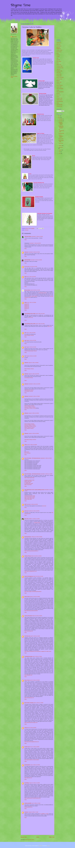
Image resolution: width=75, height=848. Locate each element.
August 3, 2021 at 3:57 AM (31, 340)
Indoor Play (59, 72)
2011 (59, 115)
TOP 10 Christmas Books (61, 136)
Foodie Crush (27, 746)
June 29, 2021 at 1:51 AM (35, 290)
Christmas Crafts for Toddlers (61, 123)
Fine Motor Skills (60, 66)
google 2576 (27, 307)
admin (26, 302)
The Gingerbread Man (61, 130)
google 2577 (27, 308)
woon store (44, 505)
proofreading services (42, 292)
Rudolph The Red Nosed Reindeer (61, 127)
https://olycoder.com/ (28, 777)
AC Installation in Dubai (44, 813)
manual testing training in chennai (31, 350)
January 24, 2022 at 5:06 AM (33, 433)
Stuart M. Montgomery (29, 576)
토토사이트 (50, 326)
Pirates (58, 90)
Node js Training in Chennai (29, 427)
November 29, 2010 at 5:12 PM (31, 266)
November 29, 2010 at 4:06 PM (36, 259)
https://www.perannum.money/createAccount (33, 798)
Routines (58, 93)
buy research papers (33, 296)
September (61, 147)
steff (25, 504)
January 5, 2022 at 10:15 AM (33, 413)
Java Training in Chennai (29, 428)
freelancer (26, 812)
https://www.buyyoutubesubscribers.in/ (31, 550)
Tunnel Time (61, 143)
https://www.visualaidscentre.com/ (31, 571)
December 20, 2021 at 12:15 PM (34, 383)
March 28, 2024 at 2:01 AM (38, 576)
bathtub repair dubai (28, 481)
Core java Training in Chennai (30, 406)
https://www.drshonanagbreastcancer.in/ (32, 741)
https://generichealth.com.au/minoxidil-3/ (32, 759)
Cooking (58, 56)
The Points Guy (27, 636)
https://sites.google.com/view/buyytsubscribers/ (33, 591)
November (61, 120)
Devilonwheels (27, 764)
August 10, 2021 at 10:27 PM (33, 373)
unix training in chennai (29, 377)
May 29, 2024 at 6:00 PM (31, 727)
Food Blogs (27, 782)
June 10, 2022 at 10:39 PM (32, 444)
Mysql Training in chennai (29, 368)
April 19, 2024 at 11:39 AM (38, 702)
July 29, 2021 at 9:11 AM (40, 313)
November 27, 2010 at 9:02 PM (35, 243)
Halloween (58, 69)
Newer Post (24, 837)
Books (58, 53)
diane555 (40, 845)
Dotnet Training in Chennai (29, 405)
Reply (26, 239)
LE (25, 266)
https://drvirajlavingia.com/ (29, 697)
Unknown (26, 252)
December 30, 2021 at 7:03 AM (34, 396)
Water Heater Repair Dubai (29, 477)
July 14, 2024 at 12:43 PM (35, 764)
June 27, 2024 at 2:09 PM (34, 746)
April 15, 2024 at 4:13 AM (35, 636)
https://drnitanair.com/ (28, 675)
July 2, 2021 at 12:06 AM (31, 302)
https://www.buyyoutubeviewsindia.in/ (31, 610)
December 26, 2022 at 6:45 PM (32, 504)
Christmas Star (61, 133)
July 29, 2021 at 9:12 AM (40, 323)
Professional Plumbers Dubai (30, 495)
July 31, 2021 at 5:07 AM (31, 332)
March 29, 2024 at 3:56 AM (37, 615)
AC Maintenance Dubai (29, 483)
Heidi (26, 276)
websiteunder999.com (28, 807)
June (60, 153)
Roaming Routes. (28, 536)
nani (25, 332)
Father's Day (59, 64)
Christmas (58, 54)
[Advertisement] (65, 30)
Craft (57, 58)
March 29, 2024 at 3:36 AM (35, 596)
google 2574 (27, 305)
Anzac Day (58, 44)
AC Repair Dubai (28, 482)
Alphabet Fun (59, 42)
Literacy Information (60, 77)
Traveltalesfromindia (28, 656)
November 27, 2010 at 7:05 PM (37, 236)
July (59, 151)
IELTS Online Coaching (29, 702)
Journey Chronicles (28, 615)
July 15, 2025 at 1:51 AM (35, 803)
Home (37, 837)
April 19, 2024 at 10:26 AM (35, 680)
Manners (58, 80)
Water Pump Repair (28, 484)
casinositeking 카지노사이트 (30, 313)
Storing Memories (60, 101)
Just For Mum (59, 74)
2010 (59, 117)
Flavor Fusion (27, 596)
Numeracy (58, 83)
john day (26, 510)
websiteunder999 (28, 803)
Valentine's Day (59, 106)
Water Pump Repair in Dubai (30, 496)
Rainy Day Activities (60, 91)
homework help (37, 522)
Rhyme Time (20, 5)
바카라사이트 (30, 317)
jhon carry (26, 518)
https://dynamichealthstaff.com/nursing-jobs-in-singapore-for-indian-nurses (38, 651)
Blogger (48, 845)
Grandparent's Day (60, 67)
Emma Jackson (27, 290)
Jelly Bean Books (28, 236)
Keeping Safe (59, 75)
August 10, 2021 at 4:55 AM (33, 362)
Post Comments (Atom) (30, 839)
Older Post (51, 837)
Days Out (58, 59)
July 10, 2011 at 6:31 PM (31, 276)
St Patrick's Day (59, 98)
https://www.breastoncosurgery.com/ (31, 722)
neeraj (26, 727)
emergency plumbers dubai (29, 480)
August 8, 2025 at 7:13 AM (33, 812)
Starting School (59, 99)
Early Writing (59, 61)
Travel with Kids (59, 104)
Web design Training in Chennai (30, 408)
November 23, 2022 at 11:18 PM (46, 473)
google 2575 (27, 306)
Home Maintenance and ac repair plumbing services (35, 489)
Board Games (59, 51)
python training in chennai (29, 335)
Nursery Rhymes (60, 85)
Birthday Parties (59, 50)
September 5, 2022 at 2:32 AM (46, 458)
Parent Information (60, 88)
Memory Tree (61, 138)
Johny (26, 444)
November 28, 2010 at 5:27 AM (34, 252)
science (58, 96)
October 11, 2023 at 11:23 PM (34, 518)
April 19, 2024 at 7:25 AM (37, 656)
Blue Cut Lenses (27, 453)
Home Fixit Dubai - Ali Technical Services (32, 458)
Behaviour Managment (59, 48)
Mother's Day (59, 82)
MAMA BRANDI (27, 259)
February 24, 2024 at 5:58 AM (37, 536)
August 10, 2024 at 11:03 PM (34, 782)
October (60, 145)
